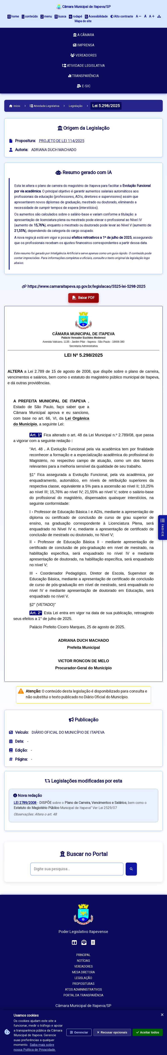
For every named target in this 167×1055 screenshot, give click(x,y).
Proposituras (83, 984)
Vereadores (83, 55)
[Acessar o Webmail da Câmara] (84, 942)
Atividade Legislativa (83, 65)
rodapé (75, 16)
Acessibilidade (96, 16)
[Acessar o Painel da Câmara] (74, 942)
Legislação (76, 106)
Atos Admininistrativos (83, 989)
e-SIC (83, 86)
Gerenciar (79, 1032)
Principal (83, 955)
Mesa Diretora (83, 972)
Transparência (83, 76)
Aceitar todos (147, 1032)
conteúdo (30, 16)
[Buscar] (131, 869)
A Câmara (83, 35)
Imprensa (83, 45)
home (13, 16)
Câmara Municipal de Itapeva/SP (83, 6)
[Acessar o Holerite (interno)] (93, 942)
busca (60, 16)
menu (46, 16)
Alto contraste (121, 16)
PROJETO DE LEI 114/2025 (61, 141)
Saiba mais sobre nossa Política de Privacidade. (35, 1047)
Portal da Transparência (83, 995)
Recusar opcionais (112, 1032)
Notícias (83, 961)
